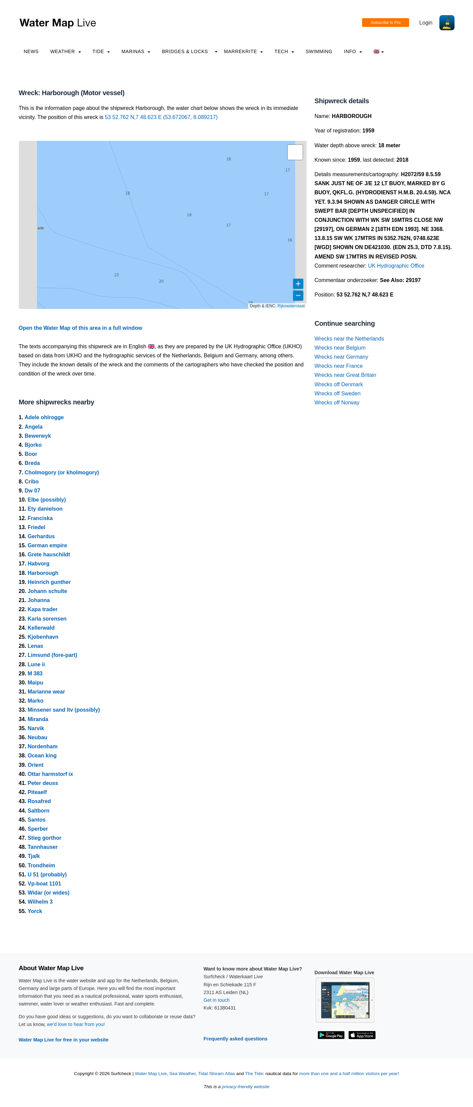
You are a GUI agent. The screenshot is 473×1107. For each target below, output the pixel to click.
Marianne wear (46, 692)
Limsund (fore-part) (52, 655)
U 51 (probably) (47, 874)
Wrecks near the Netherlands (349, 339)
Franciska (40, 518)
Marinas (135, 51)
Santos (36, 820)
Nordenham (42, 746)
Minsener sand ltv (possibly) (64, 710)
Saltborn (38, 811)
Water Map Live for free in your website (64, 1039)
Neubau (37, 737)
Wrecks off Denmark (339, 384)
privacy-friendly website (245, 1086)
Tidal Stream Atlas (216, 1073)
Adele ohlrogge (44, 417)
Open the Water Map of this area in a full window (80, 328)
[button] (295, 152)
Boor (31, 454)
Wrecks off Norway (337, 402)
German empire (47, 545)
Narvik (36, 728)
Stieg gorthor (44, 838)
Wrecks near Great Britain (346, 375)
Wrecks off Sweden (338, 393)
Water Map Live (151, 1073)
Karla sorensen (47, 619)
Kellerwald (41, 628)
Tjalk (34, 856)
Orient (35, 765)
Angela (33, 427)
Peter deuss (43, 783)
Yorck (35, 911)
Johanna (39, 600)
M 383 (35, 673)
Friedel (36, 527)
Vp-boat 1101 (44, 883)
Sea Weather (182, 1073)
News (31, 51)
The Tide (254, 1073)
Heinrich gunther (49, 582)
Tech (284, 51)
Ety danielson (45, 509)
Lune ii (36, 664)
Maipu (35, 682)
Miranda (38, 719)
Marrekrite (243, 51)
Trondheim (41, 865)
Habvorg (38, 563)
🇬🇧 (378, 51)
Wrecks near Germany (341, 357)
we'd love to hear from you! (76, 1024)
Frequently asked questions (236, 1038)
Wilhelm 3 (40, 902)
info (353, 51)
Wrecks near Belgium (340, 348)
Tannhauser (43, 847)
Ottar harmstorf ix (50, 774)
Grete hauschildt (49, 554)
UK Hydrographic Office (396, 266)
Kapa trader (42, 609)
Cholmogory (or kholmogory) (62, 472)
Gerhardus (41, 536)
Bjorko (33, 445)
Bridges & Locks (185, 51)
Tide (101, 51)
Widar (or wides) (48, 893)
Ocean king (42, 755)
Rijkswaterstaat (291, 306)
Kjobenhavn (43, 637)
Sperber (38, 829)
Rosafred (39, 801)
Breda (32, 463)
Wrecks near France (339, 366)
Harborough (43, 573)
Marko (35, 701)
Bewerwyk (38, 436)
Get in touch (217, 1000)
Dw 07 (32, 490)
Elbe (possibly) (47, 500)
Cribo (32, 481)
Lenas (35, 646)
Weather (65, 51)
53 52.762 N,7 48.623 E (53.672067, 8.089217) (161, 117)
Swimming (319, 51)
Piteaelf (37, 792)
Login (425, 23)
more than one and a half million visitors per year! (349, 1073)
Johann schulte (47, 591)
